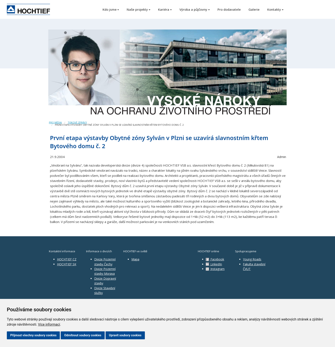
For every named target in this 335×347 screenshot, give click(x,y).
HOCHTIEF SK (66, 264)
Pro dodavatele (229, 9)
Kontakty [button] (274, 9)
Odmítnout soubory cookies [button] (82, 335)
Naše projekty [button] (137, 9)
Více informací (49, 324)
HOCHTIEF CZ (66, 259)
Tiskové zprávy (77, 122)
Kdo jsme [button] (110, 9)
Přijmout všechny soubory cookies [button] (33, 335)
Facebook (215, 259)
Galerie (254, 9)
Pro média (55, 122)
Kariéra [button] (163, 9)
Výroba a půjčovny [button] (193, 9)
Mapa (135, 259)
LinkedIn (214, 264)
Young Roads (252, 259)
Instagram (215, 269)
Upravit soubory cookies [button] (125, 335)
